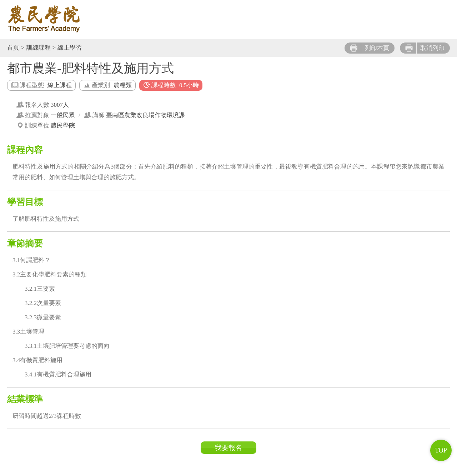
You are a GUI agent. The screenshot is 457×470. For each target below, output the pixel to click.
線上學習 (69, 47)
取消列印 (425, 48)
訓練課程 (38, 47)
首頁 (13, 47)
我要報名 (228, 447)
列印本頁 (369, 48)
